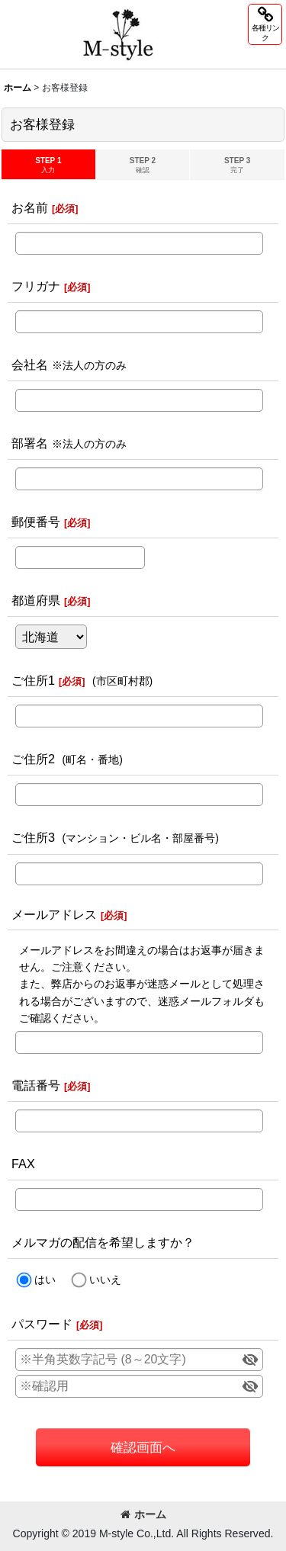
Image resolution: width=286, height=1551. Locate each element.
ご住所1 (33, 680)
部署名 (29, 443)
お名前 (29, 207)
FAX (23, 1163)
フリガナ (35, 286)
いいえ (105, 1279)
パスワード (41, 1324)
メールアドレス (54, 914)
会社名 (29, 364)
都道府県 (35, 600)
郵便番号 (35, 521)
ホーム (143, 1514)
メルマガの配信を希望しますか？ (102, 1242)
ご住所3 (33, 837)
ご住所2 (33, 759)
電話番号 (35, 1085)
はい (45, 1279)
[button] (265, 24)
